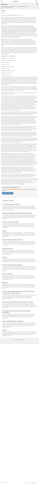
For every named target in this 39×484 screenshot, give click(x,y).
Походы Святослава (5, 482)
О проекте (17, 339)
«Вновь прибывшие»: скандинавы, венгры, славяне (17, 213)
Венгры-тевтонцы (7, 248)
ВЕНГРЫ (5, 282)
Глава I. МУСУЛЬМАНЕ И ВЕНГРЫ (13, 321)
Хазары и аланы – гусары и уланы (30, 482)
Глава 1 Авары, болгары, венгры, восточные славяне (17, 301)
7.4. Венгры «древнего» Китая (11, 204)
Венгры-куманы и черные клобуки (12, 264)
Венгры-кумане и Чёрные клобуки (12, 239)
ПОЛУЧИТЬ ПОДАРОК (7, 193)
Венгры (4, 230)
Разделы (21, 339)
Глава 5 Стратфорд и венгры (10, 222)
